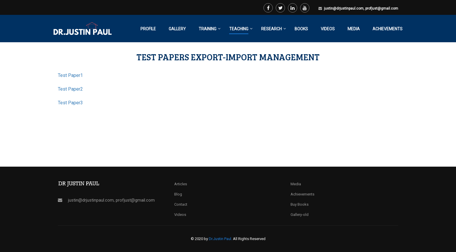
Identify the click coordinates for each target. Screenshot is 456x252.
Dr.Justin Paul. (221, 239)
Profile (148, 29)
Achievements (387, 29)
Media (354, 29)
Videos (328, 29)
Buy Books (300, 204)
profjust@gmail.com (381, 8)
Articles (180, 184)
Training (207, 29)
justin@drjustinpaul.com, (344, 8)
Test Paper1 (70, 75)
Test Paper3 (70, 102)
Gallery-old (300, 214)
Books (301, 29)
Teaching (238, 29)
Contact (180, 204)
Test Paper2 (70, 89)
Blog (178, 194)
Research (271, 29)
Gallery (177, 29)
